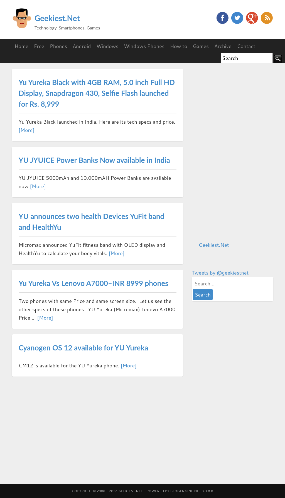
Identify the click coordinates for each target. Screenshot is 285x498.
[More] (27, 130)
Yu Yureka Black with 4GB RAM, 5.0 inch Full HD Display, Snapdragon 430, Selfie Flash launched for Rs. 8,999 (97, 93)
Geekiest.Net (57, 18)
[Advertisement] (233, 152)
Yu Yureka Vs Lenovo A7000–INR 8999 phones (93, 283)
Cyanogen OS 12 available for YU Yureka (83, 347)
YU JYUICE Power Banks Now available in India (94, 160)
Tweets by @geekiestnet (220, 272)
